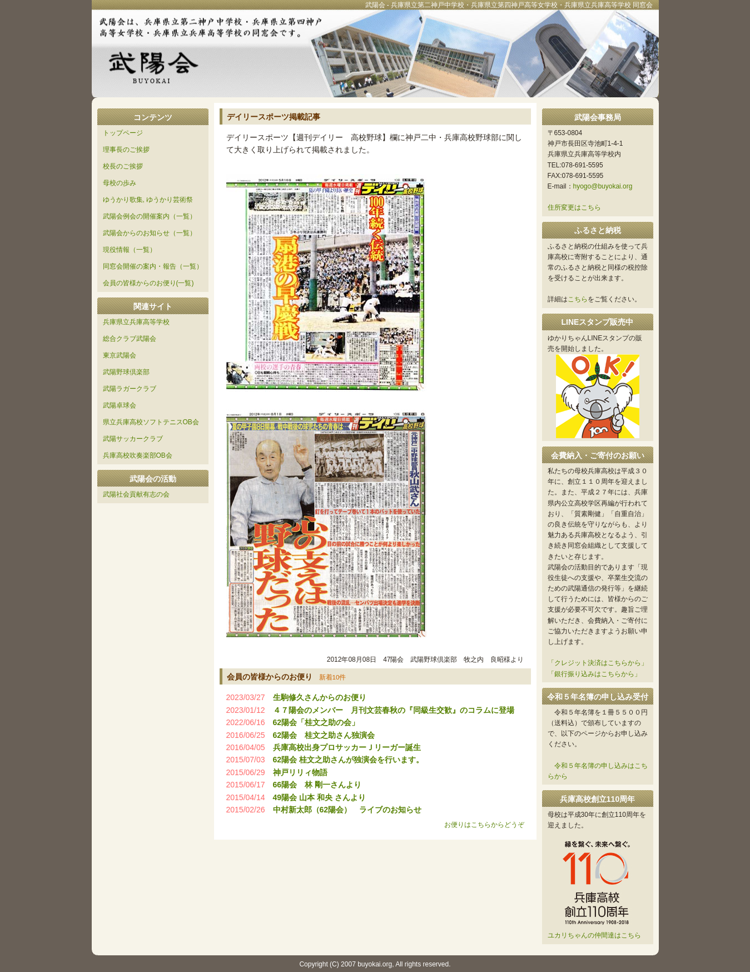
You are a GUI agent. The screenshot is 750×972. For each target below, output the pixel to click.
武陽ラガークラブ (129, 389)
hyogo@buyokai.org (603, 186)
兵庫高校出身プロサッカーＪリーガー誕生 (347, 747)
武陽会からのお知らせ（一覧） (149, 233)
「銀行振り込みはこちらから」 (594, 674)
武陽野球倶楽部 (126, 372)
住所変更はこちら (574, 207)
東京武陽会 (119, 355)
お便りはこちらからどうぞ (484, 825)
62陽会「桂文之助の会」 (316, 722)
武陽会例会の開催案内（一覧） (149, 216)
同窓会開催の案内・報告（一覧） (153, 266)
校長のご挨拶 (123, 166)
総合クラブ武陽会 (129, 339)
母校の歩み (119, 183)
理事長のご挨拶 (126, 149)
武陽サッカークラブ (133, 439)
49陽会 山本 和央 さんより (319, 797)
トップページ (123, 133)
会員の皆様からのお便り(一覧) (148, 283)
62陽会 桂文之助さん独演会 (324, 735)
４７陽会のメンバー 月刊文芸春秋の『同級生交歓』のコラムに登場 (393, 710)
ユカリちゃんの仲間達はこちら (594, 935)
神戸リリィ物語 (300, 772)
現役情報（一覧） (129, 250)
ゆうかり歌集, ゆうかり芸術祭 (148, 200)
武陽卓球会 (119, 405)
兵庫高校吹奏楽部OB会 (137, 455)
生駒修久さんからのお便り (319, 697)
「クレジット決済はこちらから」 (598, 663)
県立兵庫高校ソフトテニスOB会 (151, 422)
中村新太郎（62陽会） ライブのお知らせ (347, 809)
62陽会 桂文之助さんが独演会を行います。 (348, 759)
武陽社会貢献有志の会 (136, 494)
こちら (578, 299)
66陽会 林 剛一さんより (317, 784)
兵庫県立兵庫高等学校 (136, 322)
